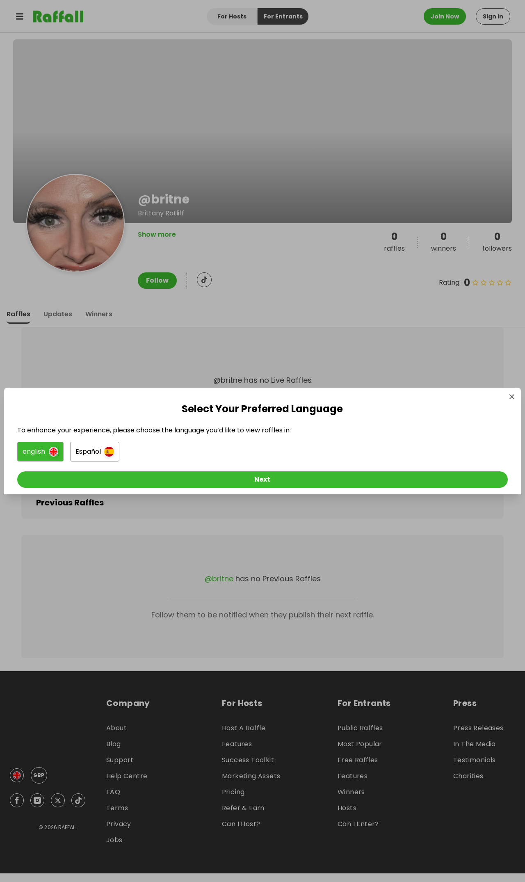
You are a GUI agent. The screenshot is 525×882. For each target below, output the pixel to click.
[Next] (262, 481)
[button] (171, 453)
